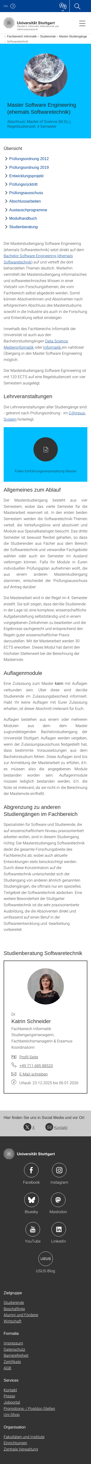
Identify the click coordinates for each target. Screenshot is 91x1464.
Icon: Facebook (31, 1170)
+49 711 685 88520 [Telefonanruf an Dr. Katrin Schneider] (36, 1065)
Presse (9, 1395)
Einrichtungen (15, 1442)
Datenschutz (14, 1349)
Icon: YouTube (32, 1229)
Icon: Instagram (59, 1170)
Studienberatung (23, 227)
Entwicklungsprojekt (26, 176)
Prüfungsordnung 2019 (29, 167)
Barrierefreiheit (16, 1355)
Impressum (13, 1342)
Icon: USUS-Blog (45, 1259)
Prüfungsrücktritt (23, 184)
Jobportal (12, 1402)
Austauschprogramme (28, 210)
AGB (7, 1367)
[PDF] (45, 454)
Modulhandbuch (23, 218)
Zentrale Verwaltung (21, 1448)
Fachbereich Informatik (22, 36)
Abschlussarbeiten (25, 201)
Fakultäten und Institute (24, 1436)
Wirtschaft (12, 1320)
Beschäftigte (14, 1308)
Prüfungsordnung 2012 (29, 159)
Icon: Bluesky (31, 1200)
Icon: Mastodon (58, 1200)
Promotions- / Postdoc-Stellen (29, 1408)
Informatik (52, 347)
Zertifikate (12, 1361)
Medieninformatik (19, 347)
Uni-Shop (12, 1414)
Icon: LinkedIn (58, 1229)
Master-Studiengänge (73, 36)
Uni (6, 6)
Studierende (48, 36)
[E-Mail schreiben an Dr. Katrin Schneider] (29, 1074)
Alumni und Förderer (21, 1314)
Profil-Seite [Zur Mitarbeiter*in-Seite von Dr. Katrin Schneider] (28, 1056)
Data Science (56, 340)
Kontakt (56, 1127)
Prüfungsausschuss (26, 193)
